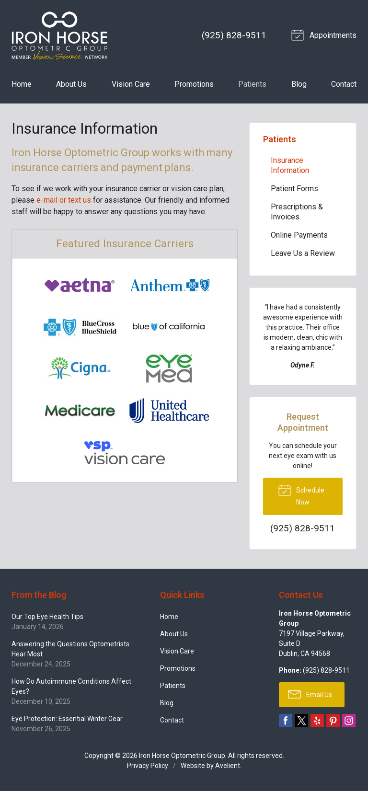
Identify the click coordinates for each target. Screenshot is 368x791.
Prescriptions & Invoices (297, 211)
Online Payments (299, 235)
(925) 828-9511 (234, 35)
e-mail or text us (63, 200)
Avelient (227, 765)
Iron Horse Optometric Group (182, 755)
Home (22, 84)
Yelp (317, 720)
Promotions (194, 84)
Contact (343, 84)
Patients (252, 84)
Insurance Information (290, 165)
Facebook (285, 720)
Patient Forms (294, 188)
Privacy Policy (147, 765)
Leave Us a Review (303, 253)
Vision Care (131, 84)
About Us (71, 84)
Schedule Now (301, 494)
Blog (299, 84)
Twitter (301, 720)
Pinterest (333, 720)
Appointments (325, 34)
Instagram (349, 720)
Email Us (310, 693)
